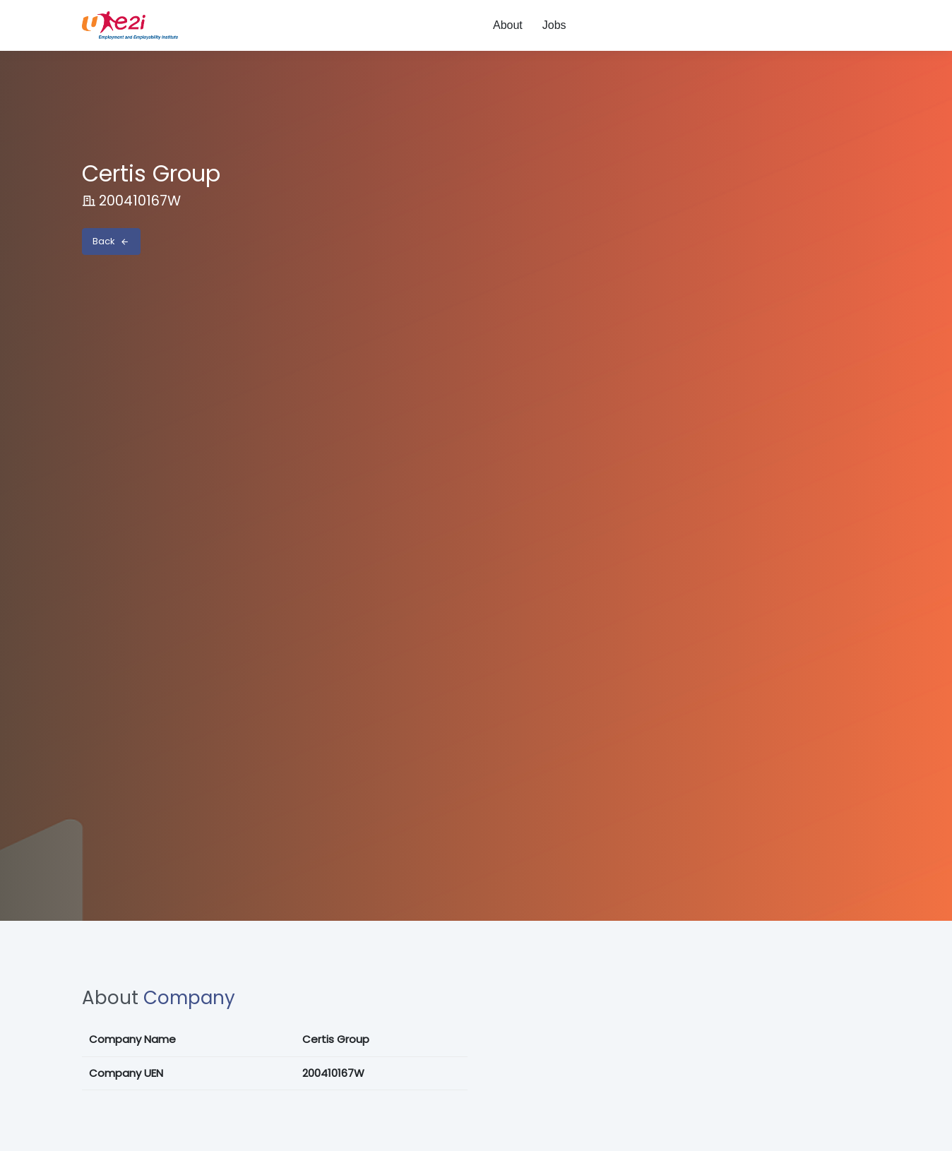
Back (111, 241)
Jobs (554, 25)
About (508, 25)
